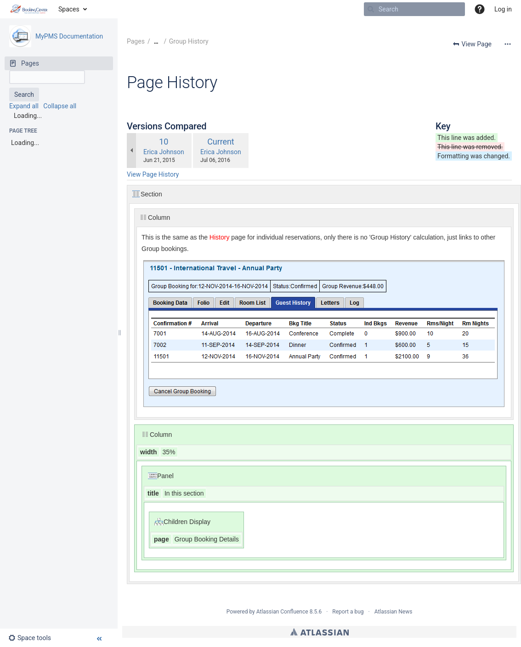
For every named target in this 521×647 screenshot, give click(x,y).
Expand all (24, 106)
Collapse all (59, 106)
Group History (189, 41)
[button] (480, 9)
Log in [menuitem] (503, 9)
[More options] (507, 44)
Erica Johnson (163, 152)
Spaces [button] (68, 9)
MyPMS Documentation (69, 36)
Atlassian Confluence (282, 611)
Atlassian (319, 632)
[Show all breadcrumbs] (156, 41)
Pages (136, 41)
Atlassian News (393, 611)
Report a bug (347, 611)
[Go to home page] (29, 9)
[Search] (370, 9)
